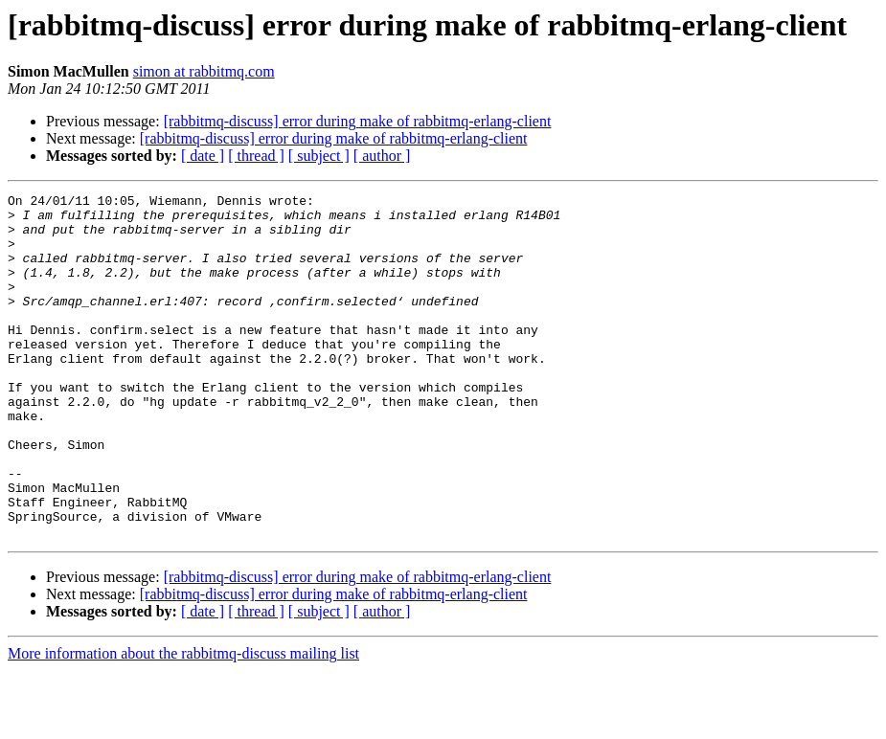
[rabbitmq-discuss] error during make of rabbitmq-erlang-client (358, 121)
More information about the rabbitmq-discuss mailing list (183, 722)
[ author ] (382, 155)
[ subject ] (319, 155)
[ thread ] (256, 155)
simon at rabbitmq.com (204, 71)
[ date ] (202, 155)
